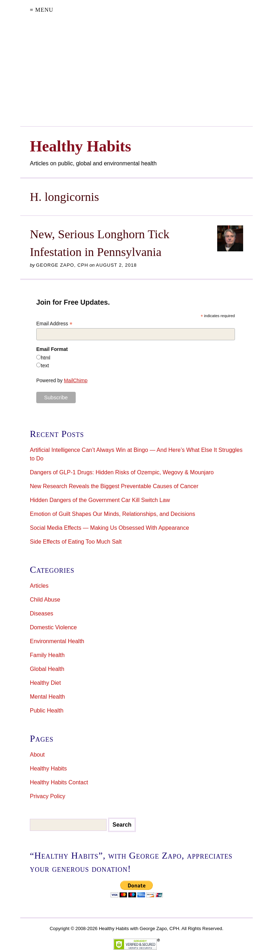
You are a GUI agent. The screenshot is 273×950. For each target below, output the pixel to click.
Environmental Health (57, 641)
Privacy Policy (47, 796)
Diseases (41, 613)
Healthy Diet (45, 683)
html (45, 358)
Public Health (46, 711)
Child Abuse (45, 600)
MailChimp (75, 380)
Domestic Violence (53, 627)
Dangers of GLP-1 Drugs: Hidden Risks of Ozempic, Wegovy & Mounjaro (122, 472)
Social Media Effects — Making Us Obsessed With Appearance (109, 528)
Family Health (47, 655)
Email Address (54, 323)
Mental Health (47, 697)
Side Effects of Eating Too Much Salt (76, 542)
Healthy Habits (48, 768)
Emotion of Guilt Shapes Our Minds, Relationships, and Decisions (112, 514)
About (37, 755)
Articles (39, 586)
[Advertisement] (136, 73)
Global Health (47, 669)
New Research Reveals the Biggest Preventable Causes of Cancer (114, 486)
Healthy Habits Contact (59, 782)
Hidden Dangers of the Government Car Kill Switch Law (100, 500)
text (45, 365)
